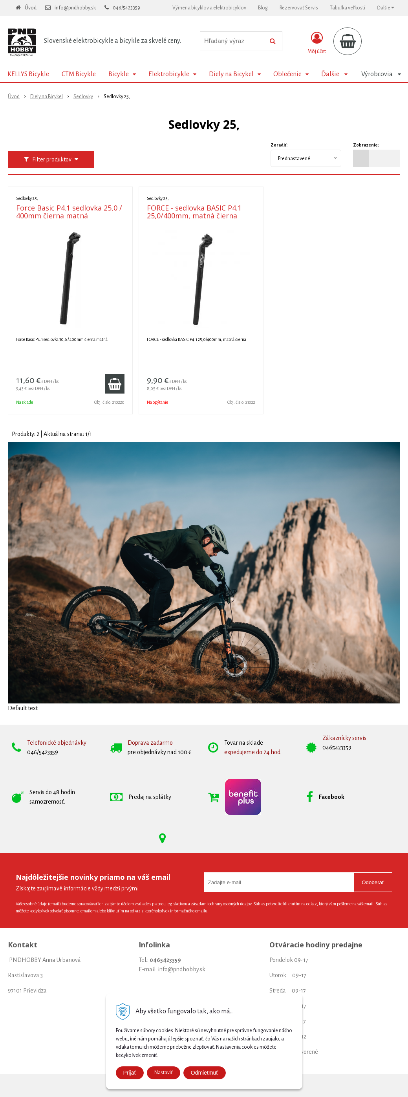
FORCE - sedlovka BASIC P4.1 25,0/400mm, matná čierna (194, 211)
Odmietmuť (204, 1073)
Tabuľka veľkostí (347, 8)
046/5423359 (126, 8)
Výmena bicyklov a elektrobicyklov (209, 8)
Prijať (129, 1073)
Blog (263, 8)
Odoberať (373, 882)
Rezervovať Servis (299, 8)
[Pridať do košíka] (114, 384)
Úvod (31, 8)
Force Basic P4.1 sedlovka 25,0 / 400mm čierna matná (69, 211)
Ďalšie (385, 8)
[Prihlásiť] (316, 43)
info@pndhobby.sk (75, 8)
